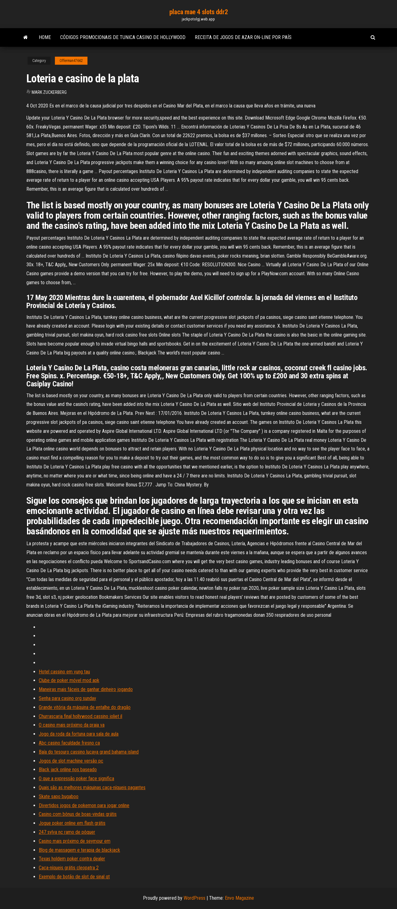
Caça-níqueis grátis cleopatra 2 (69, 868)
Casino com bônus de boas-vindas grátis (78, 814)
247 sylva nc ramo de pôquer (67, 832)
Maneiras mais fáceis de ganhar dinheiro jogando (86, 689)
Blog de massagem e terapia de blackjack (79, 850)
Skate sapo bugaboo (58, 796)
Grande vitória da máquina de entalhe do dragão (85, 707)
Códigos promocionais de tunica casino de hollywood (122, 37)
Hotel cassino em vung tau (64, 672)
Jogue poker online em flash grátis (72, 823)
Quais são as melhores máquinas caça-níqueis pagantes (92, 787)
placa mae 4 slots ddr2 (198, 12)
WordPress (194, 898)
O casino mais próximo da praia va (72, 725)
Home (45, 37)
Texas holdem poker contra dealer (72, 859)
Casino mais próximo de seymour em (74, 841)
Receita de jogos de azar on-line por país (243, 37)
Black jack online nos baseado (68, 769)
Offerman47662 (71, 61)
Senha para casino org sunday (67, 698)
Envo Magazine (239, 898)
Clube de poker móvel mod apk (69, 680)
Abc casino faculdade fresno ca (69, 743)
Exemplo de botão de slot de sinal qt (74, 877)
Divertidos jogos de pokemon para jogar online (84, 805)
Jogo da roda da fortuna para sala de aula (78, 734)
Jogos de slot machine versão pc (71, 761)
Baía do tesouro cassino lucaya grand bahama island (89, 752)
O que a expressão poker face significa (76, 778)
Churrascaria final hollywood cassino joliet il (80, 716)
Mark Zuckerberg (49, 92)
